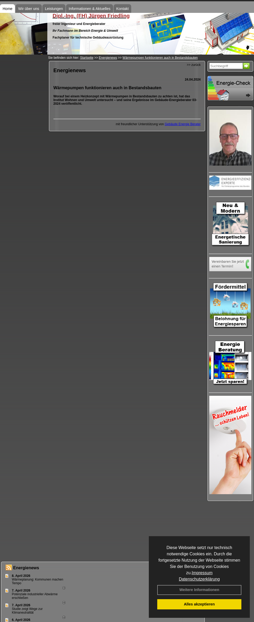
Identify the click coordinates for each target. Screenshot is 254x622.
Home (7, 9)
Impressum (202, 573)
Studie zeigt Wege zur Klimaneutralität (27, 610)
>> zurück (194, 65)
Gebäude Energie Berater (183, 124)
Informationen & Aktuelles (89, 9)
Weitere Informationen (199, 590)
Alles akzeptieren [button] (199, 604)
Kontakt (122, 9)
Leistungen (54, 9)
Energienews (26, 568)
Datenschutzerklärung (199, 579)
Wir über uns (28, 9)
